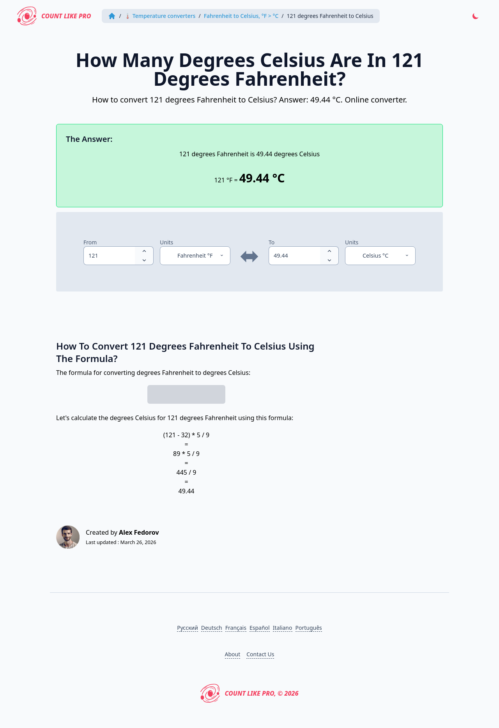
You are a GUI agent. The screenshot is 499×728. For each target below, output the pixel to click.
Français (235, 627)
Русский (187, 627)
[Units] (195, 255)
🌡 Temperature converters (160, 15)
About (233, 654)
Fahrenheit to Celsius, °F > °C (241, 15)
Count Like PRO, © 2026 (249, 693)
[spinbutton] (109, 255)
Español (260, 627)
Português (309, 627)
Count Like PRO (54, 16)
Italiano (282, 627)
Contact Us (260, 654)
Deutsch (211, 627)
